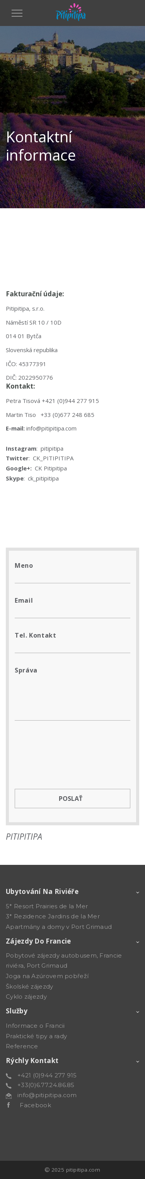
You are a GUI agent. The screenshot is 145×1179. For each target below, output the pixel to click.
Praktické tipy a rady (36, 1036)
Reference (22, 1046)
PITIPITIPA (24, 836)
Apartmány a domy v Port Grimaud (59, 926)
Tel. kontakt (35, 635)
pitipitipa (52, 448)
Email (24, 600)
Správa (26, 670)
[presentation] (73, 747)
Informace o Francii (35, 1025)
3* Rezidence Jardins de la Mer (53, 916)
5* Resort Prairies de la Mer (47, 906)
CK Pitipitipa (51, 468)
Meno (24, 565)
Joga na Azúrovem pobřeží (47, 976)
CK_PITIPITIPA (53, 458)
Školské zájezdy (29, 986)
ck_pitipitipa (43, 478)
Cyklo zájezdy (26, 996)
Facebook (30, 1105)
